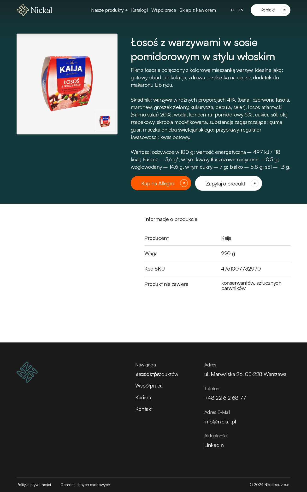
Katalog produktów (156, 374)
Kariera (143, 397)
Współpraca (163, 10)
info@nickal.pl (220, 421)
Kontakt (144, 408)
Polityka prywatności (34, 484)
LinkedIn (214, 445)
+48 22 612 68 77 (225, 397)
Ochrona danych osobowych (85, 484)
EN (241, 10)
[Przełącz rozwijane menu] (126, 10)
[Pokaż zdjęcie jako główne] (104, 121)
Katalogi (139, 10)
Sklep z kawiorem (198, 10)
